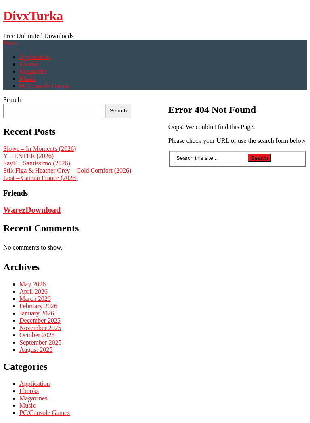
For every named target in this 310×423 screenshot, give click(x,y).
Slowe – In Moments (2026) (39, 148)
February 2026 (38, 305)
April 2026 (33, 291)
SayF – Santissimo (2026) (36, 163)
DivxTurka (33, 15)
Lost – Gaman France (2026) (40, 177)
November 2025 (40, 327)
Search (12, 99)
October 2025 (37, 335)
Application (34, 56)
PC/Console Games (44, 85)
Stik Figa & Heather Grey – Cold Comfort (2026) (67, 170)
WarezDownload (32, 209)
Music (27, 78)
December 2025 (40, 320)
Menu (10, 43)
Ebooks (29, 64)
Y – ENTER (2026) (28, 155)
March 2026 (35, 298)
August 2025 (35, 349)
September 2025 (40, 342)
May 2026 (32, 284)
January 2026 (36, 313)
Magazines (33, 71)
